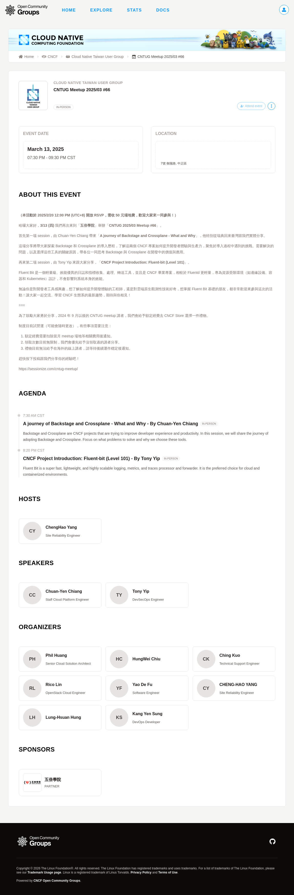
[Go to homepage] (29, 10)
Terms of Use (167, 872)
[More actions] (271, 106)
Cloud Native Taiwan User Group (88, 83)
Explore (101, 10)
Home (69, 10)
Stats (134, 10)
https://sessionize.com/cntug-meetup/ (48, 369)
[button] (60, 531)
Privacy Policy (141, 872)
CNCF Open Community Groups (57, 880)
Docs (163, 10)
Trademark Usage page (44, 872)
